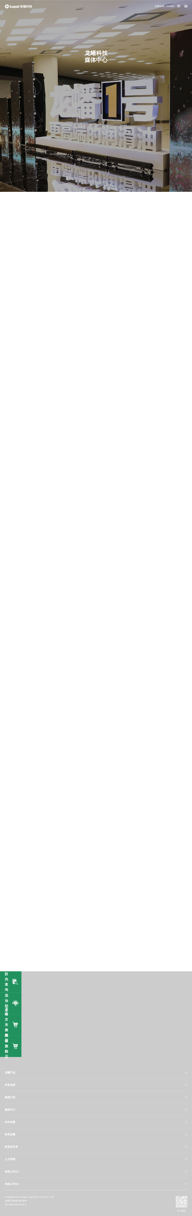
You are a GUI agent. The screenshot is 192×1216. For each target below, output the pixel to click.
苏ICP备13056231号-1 (15, 1204)
